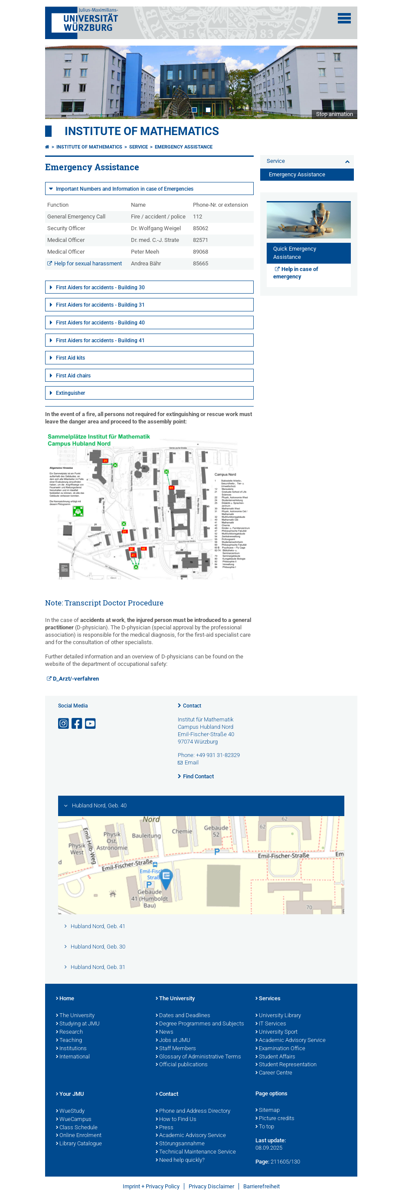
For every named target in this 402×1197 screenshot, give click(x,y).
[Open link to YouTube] (91, 723)
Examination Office (280, 1049)
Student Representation (286, 1065)
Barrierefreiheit (261, 1186)
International (73, 1057)
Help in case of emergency (295, 273)
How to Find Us (176, 1120)
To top (264, 1127)
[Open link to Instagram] (64, 723)
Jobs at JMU (173, 1041)
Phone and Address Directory (193, 1111)
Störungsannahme (180, 1144)
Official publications (182, 1065)
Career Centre (273, 1073)
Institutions (71, 1049)
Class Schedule (77, 1128)
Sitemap (267, 1110)
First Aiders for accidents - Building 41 (100, 340)
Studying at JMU (78, 1024)
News (164, 1032)
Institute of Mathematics (142, 131)
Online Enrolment (78, 1136)
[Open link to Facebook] (78, 723)
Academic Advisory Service (290, 1041)
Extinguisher (70, 393)
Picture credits (274, 1119)
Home (65, 999)
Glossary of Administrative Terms (198, 1057)
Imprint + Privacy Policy (151, 1186)
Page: (262, 1161)
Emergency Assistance (183, 147)
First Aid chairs (73, 376)
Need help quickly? (180, 1160)
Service (138, 147)
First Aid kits (70, 358)
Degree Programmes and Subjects (200, 1024)
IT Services (270, 1024)
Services (268, 999)
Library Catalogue (79, 1144)
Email (192, 762)
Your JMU (70, 1094)
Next (342, 82)
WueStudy (70, 1111)
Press (164, 1128)
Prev (60, 82)
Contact (192, 706)
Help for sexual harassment (88, 263)
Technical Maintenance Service (196, 1152)
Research (69, 1032)
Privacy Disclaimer (211, 1186)
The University (75, 1016)
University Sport (276, 1032)
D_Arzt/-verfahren (76, 678)
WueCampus (74, 1120)
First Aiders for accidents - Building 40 (100, 323)
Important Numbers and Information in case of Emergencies (124, 189)
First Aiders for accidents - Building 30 (100, 287)
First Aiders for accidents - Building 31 (100, 305)
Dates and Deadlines (183, 1016)
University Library (278, 1016)
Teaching (69, 1041)
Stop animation (334, 114)
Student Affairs (275, 1057)
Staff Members (176, 1049)
